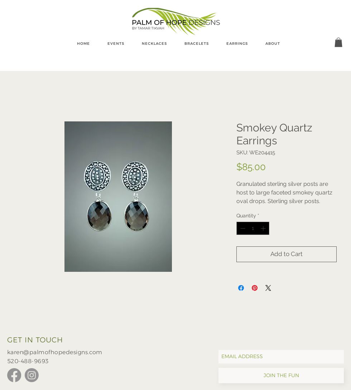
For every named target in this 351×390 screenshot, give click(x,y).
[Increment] (263, 228)
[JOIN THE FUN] (281, 375)
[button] (338, 42)
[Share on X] (268, 288)
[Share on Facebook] (241, 288)
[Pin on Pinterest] (254, 288)
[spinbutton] (252, 228)
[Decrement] (241, 228)
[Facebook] (14, 375)
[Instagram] (32, 375)
